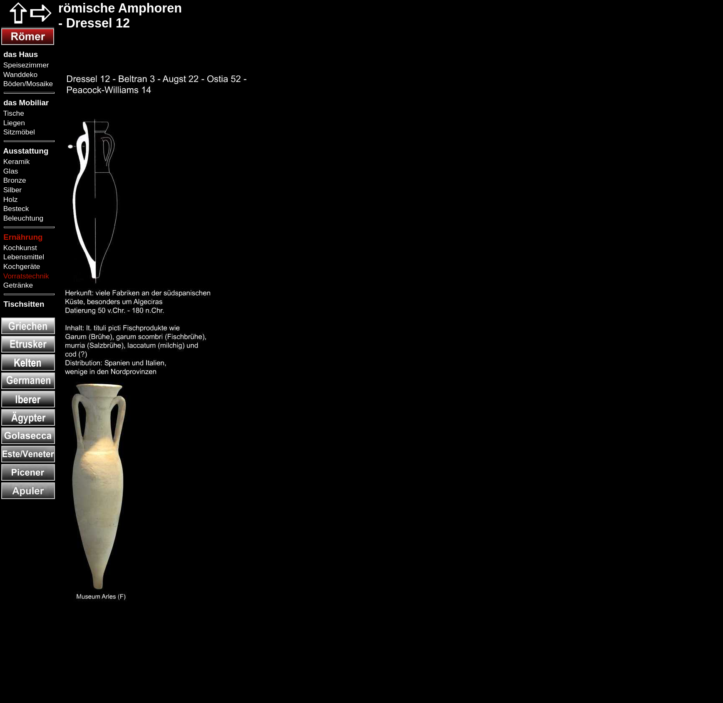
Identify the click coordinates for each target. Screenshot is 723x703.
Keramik (15, 161)
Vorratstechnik (25, 276)
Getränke (17, 285)
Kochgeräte (20, 266)
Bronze (13, 180)
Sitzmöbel (18, 132)
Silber (11, 190)
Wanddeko (19, 74)
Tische (12, 113)
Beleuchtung (22, 218)
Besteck (15, 208)
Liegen (13, 123)
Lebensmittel (22, 257)
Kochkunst (19, 247)
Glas (9, 171)
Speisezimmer (25, 65)
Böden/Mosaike (27, 83)
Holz (9, 199)
